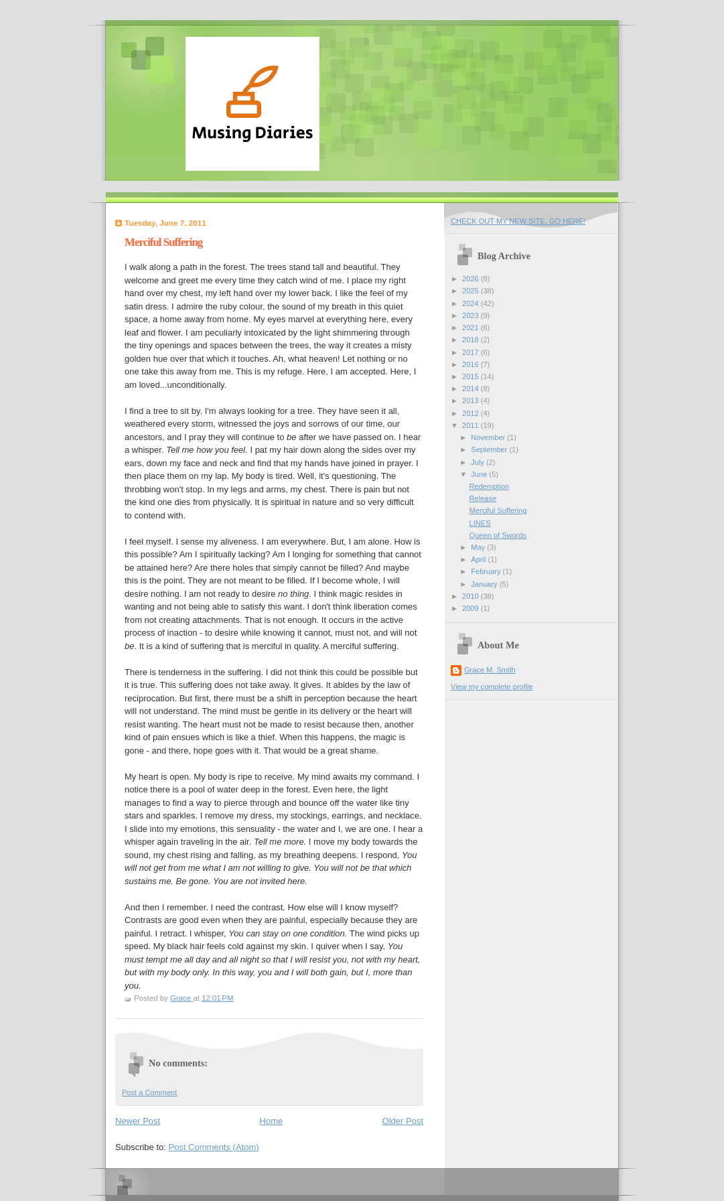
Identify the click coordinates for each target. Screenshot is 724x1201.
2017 (471, 352)
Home (271, 1121)
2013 (471, 401)
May (479, 547)
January (485, 584)
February (486, 571)
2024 (471, 303)
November (489, 437)
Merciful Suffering (498, 510)
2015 (471, 376)
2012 (471, 413)
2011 (471, 425)
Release (483, 498)
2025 (471, 291)
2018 (471, 340)
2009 (471, 608)
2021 (471, 328)
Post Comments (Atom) (214, 1147)
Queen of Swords (497, 535)
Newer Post (137, 1121)
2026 (471, 279)
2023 (471, 315)
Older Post (402, 1121)
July (478, 462)
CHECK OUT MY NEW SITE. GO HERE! (518, 221)
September (490, 449)
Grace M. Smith (490, 670)
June (480, 474)
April (479, 559)
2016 (471, 364)
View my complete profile (492, 687)
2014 (471, 388)
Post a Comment (149, 1092)
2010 (471, 596)
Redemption (489, 486)
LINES (480, 523)
